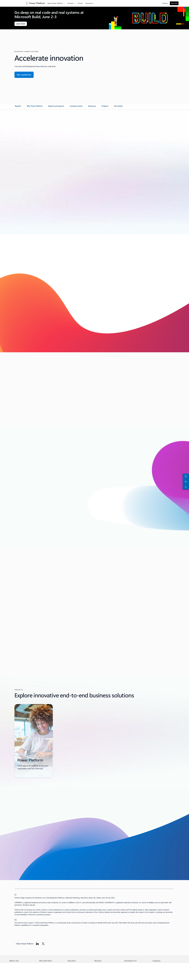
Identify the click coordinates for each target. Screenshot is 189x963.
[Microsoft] (17, 3)
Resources (89, 3)
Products (71, 3)
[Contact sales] (185, 481)
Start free (174, 3)
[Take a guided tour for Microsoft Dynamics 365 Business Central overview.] (24, 75)
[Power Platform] (37, 3)
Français (165, 3)
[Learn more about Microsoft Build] (20, 24)
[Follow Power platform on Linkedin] (37, 944)
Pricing (80, 3)
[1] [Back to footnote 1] (15, 894)
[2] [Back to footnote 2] (15, 919)
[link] (18, 107)
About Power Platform (55, 3)
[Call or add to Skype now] (185, 487)
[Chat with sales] (185, 476)
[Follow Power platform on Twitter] (43, 944)
